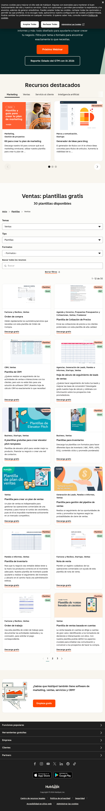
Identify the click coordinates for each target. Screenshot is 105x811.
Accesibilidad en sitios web (39, 804)
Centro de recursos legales (33, 798)
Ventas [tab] (26, 94)
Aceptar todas (29, 24)
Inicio (4, 211)
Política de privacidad (60, 798)
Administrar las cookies (73, 24)
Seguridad (80, 798)
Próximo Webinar (52, 49)
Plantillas (15, 211)
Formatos (7, 247)
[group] (26, 131)
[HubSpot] (52, 787)
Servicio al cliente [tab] (45, 94)
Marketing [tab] (12, 94)
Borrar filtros (52, 272)
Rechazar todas (50, 24)
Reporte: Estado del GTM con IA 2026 (52, 60)
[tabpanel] (52, 136)
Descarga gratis (12, 332)
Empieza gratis (44, 703)
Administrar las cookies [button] (67, 804)
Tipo (4, 233)
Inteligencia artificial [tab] (68, 94)
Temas (5, 220)
